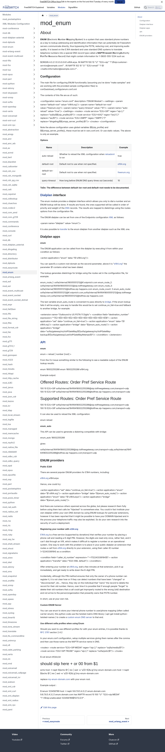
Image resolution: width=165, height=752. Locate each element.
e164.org (122, 164)
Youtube (17, 739)
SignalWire (73, 7)
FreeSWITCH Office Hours (50, 2)
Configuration (145, 21)
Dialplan (46, 195)
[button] (19, 28)
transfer (63, 229)
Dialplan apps (145, 28)
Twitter (64, 744)
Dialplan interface (146, 24)
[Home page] (42, 16)
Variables (51, 7)
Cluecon (114, 739)
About (140, 17)
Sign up (120, 2)
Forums (65, 739)
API (42, 342)
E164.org (44, 534)
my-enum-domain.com (59, 679)
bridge (108, 302)
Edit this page (48, 707)
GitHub (137, 7)
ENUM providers (146, 36)
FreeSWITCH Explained (34, 7)
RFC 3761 (44, 632)
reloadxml (110, 154)
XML (111, 217)
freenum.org (124, 172)
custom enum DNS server (79, 617)
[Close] (162, 2)
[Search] (153, 7)
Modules (61, 7)
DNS (67, 208)
